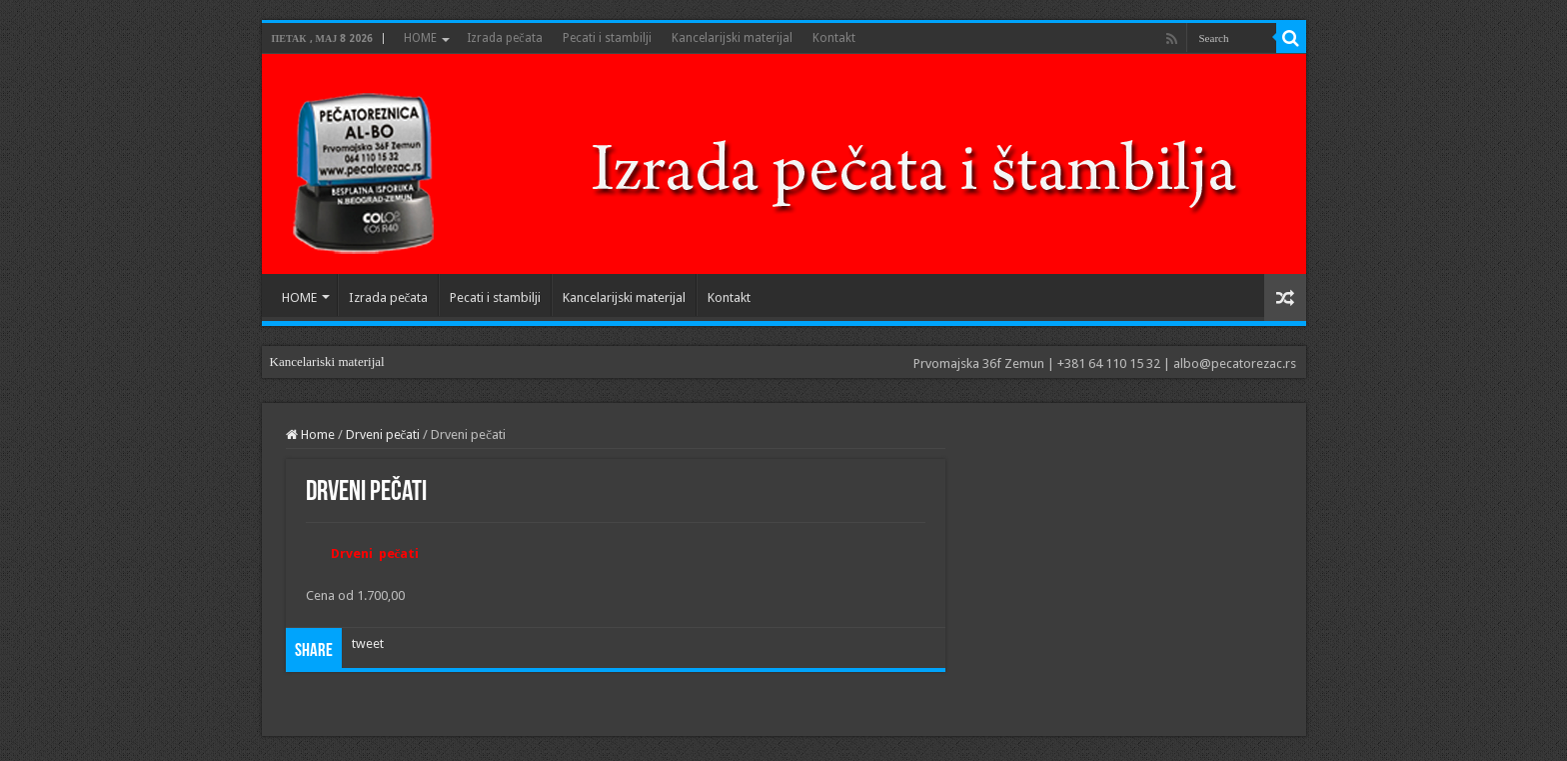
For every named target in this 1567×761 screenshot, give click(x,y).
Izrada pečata (504, 38)
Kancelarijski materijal (732, 38)
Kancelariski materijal (327, 361)
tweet (368, 643)
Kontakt (833, 38)
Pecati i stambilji (607, 38)
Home (310, 434)
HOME (420, 38)
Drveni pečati (383, 434)
